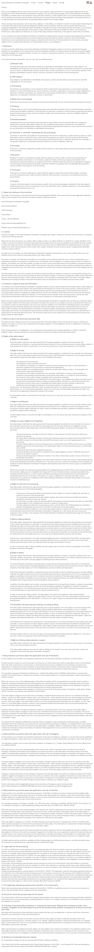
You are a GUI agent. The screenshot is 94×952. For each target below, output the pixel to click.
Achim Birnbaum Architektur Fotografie (15, 3)
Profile (33, 3)
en (63, 3)
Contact (40, 3)
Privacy (47, 3)
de (60, 3)
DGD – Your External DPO (65, 944)
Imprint (54, 3)
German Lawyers (20, 946)
